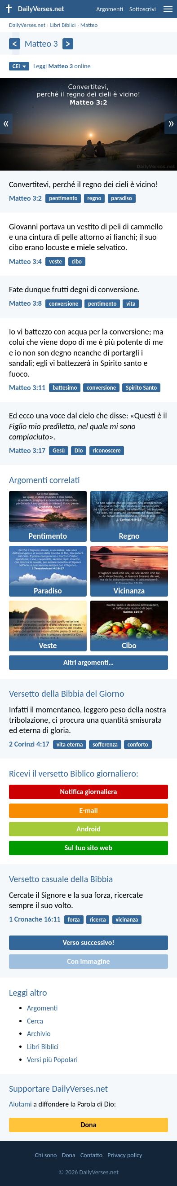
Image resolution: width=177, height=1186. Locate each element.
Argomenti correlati (44, 479)
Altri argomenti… (88, 662)
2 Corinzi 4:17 (29, 744)
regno (94, 198)
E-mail (88, 810)
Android (88, 829)
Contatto (91, 1155)
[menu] (168, 12)
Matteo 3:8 (25, 303)
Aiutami (20, 1104)
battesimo (65, 387)
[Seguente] (68, 43)
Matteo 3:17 (27, 450)
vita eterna (70, 744)
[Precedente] (14, 43)
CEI (19, 66)
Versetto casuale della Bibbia (61, 879)
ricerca (98, 919)
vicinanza (126, 919)
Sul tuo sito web (88, 847)
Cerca (35, 1021)
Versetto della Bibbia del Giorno (66, 693)
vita (130, 303)
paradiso (121, 198)
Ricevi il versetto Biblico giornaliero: (73, 773)
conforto (138, 744)
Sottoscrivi (142, 9)
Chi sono (46, 1155)
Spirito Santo (141, 387)
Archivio (39, 1033)
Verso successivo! (88, 942)
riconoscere (106, 450)
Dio (79, 450)
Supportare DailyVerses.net (58, 1088)
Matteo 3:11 (27, 387)
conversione (63, 303)
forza (74, 919)
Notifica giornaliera (88, 791)
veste (55, 261)
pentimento (63, 198)
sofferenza (105, 744)
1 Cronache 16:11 (35, 919)
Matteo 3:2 (25, 198)
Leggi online (62, 66)
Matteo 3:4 (25, 261)
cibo (77, 261)
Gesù (59, 450)
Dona (88, 1124)
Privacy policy (124, 1155)
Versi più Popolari (52, 1059)
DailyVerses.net (27, 25)
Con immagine (88, 961)
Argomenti (109, 9)
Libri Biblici (62, 25)
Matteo (89, 25)
